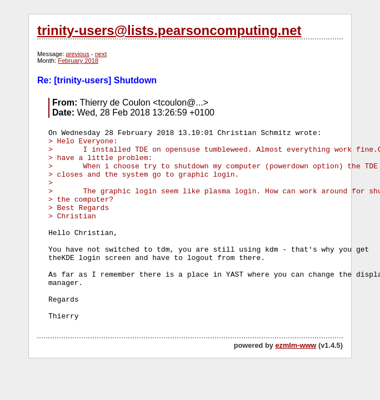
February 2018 (78, 60)
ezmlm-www (295, 345)
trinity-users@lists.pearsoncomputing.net (169, 30)
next (101, 54)
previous (77, 54)
